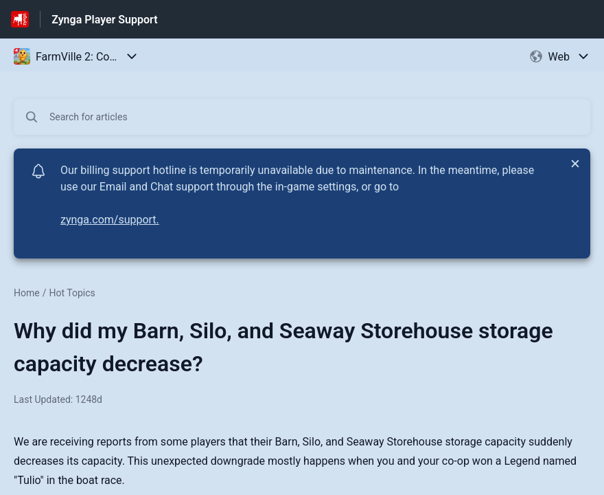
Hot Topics (72, 292)
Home (27, 292)
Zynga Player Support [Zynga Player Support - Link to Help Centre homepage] (104, 19)
